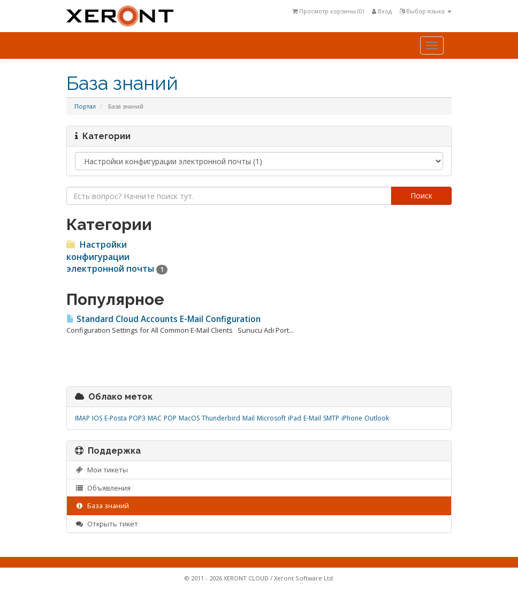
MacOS (189, 418)
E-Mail (312, 418)
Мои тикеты (101, 470)
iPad (294, 418)
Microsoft (271, 418)
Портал (85, 106)
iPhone (351, 418)
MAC (155, 418)
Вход (382, 11)
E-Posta (115, 418)
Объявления (103, 488)
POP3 (137, 418)
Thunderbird (221, 418)
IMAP (82, 418)
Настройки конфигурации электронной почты (116, 256)
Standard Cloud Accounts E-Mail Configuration (163, 319)
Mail (248, 418)
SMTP (331, 418)
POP (170, 418)
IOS (97, 418)
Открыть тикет (106, 524)
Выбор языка (426, 11)
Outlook (376, 418)
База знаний (102, 505)
